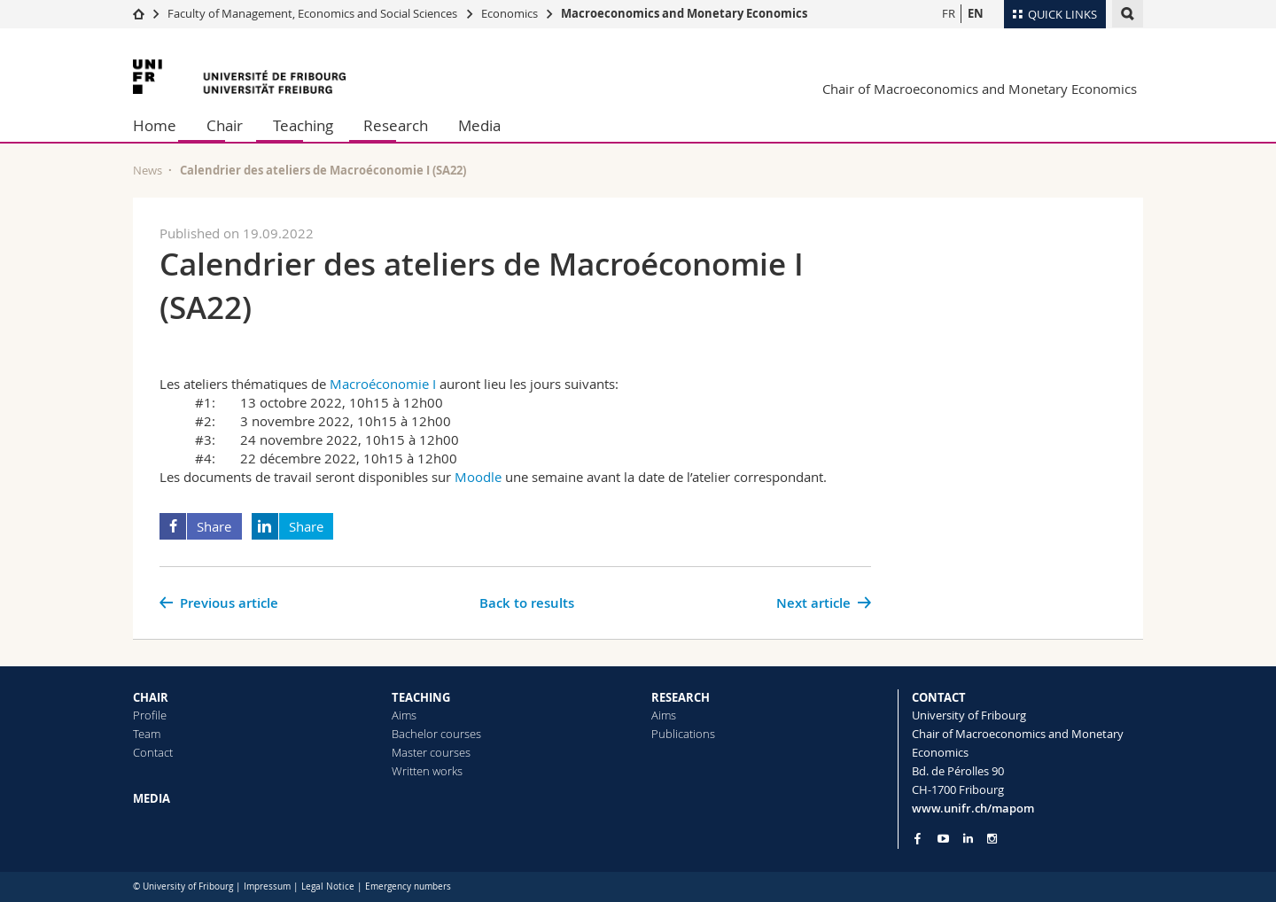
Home (154, 125)
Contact (153, 752)
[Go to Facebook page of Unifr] (917, 838)
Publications (683, 734)
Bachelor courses (436, 734)
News (147, 170)
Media (479, 125)
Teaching (303, 125)
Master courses (431, 752)
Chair (224, 125)
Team (146, 734)
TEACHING (421, 697)
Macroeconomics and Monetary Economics (684, 13)
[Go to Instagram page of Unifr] (992, 838)
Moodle (478, 477)
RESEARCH (680, 697)
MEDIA (151, 798)
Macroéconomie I (383, 384)
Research (395, 125)
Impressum (267, 886)
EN (976, 13)
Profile (150, 715)
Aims (404, 715)
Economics (509, 13)
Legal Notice (327, 886)
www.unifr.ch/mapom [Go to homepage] (973, 808)
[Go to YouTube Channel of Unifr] (943, 838)
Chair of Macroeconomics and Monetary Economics (979, 88)
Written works (427, 771)
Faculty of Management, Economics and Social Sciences (312, 13)
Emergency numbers (408, 886)
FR (948, 13)
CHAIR (150, 697)
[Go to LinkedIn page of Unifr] (968, 838)
